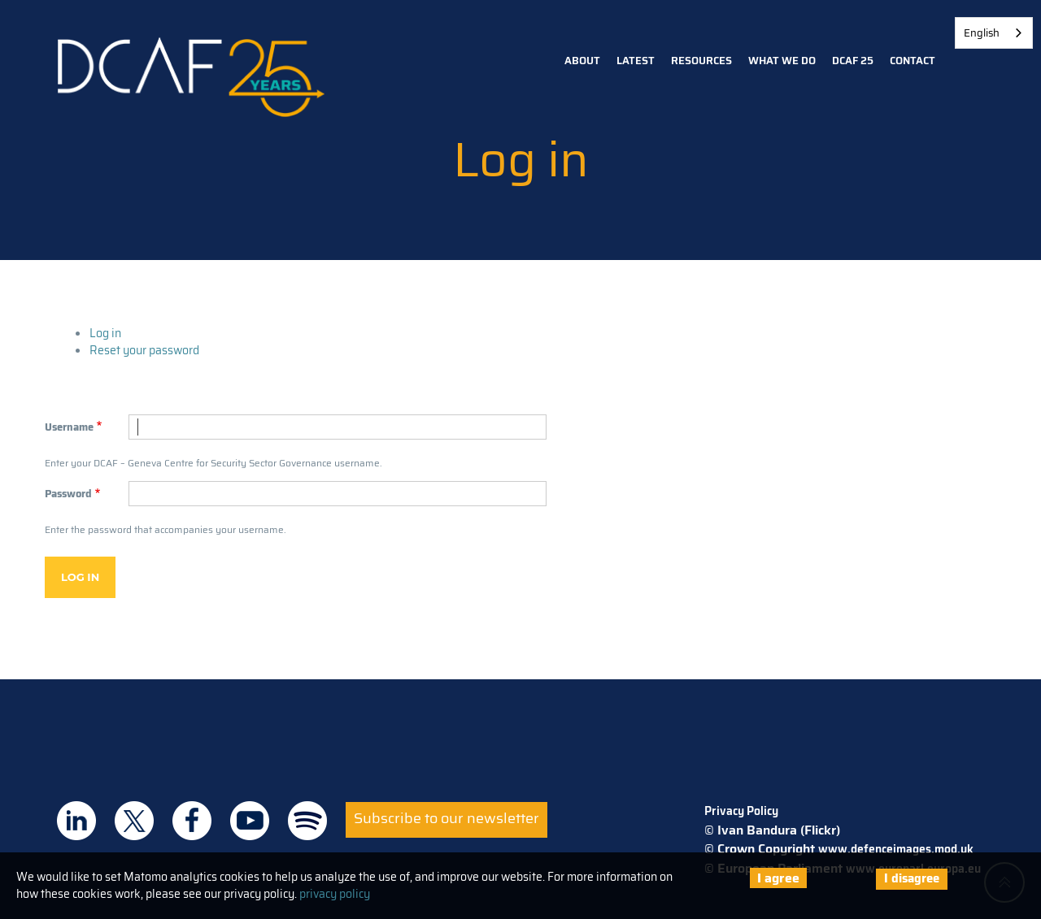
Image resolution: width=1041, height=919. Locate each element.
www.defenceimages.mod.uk (895, 849)
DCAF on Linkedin (76, 820)
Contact (912, 60)
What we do (782, 60)
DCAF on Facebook (191, 820)
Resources (701, 60)
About (582, 60)
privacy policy (334, 894)
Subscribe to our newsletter (446, 818)
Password (68, 494)
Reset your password (144, 350)
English (982, 32)
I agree (778, 878)
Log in (105, 333)
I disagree (911, 878)
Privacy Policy (741, 811)
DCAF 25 (852, 60)
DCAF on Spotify (307, 820)
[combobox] (994, 33)
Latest (635, 60)
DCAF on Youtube (249, 820)
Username (69, 427)
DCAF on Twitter (134, 820)
